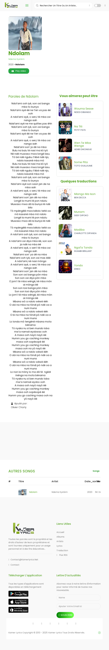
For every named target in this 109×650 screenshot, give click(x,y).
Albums (60, 536)
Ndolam (33, 492)
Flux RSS (62, 555)
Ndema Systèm (16, 59)
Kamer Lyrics (55, 632)
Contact (13, 564)
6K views (99, 492)
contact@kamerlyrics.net (23, 559)
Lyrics (59, 545)
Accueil (60, 532)
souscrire (65, 615)
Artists (60, 541)
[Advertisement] (59, 84)
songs (96, 471)
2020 (89, 492)
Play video (19, 70)
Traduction (62, 550)
